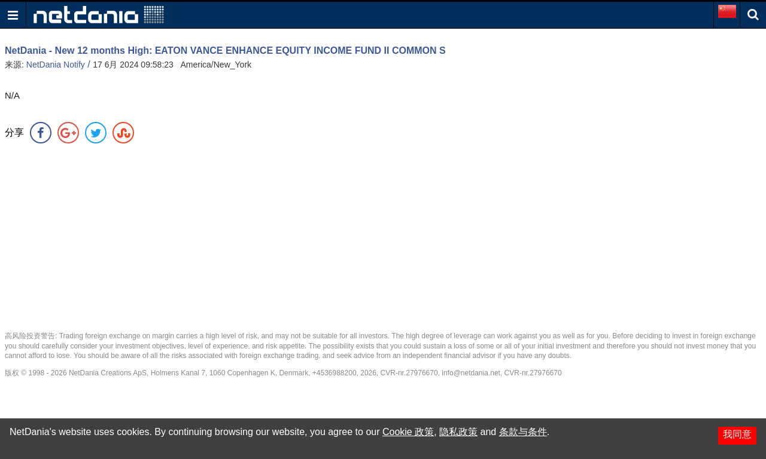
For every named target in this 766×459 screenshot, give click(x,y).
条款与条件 (523, 432)
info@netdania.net (471, 373)
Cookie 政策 (408, 432)
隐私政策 (458, 432)
